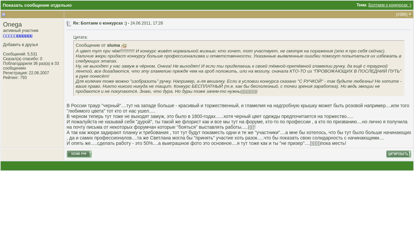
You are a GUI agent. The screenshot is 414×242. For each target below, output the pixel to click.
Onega (12, 24)
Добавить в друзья (20, 44)
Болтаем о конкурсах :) (389, 5)
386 (403, 14)
